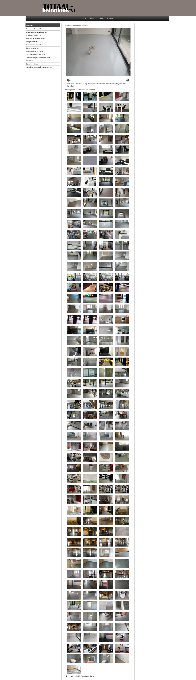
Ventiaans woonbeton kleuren (35, 38)
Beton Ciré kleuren (32, 64)
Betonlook (29, 25)
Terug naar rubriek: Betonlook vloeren (80, 676)
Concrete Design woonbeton (35, 54)
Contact (110, 18)
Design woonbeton (32, 42)
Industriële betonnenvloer (34, 45)
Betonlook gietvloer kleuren (35, 51)
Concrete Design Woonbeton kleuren (38, 58)
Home (84, 18)
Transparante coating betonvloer (36, 32)
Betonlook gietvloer (32, 48)
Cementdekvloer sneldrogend (35, 29)
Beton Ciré (29, 61)
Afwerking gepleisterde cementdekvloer (39, 67)
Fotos (101, 18)
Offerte (92, 18)
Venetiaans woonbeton (33, 35)
